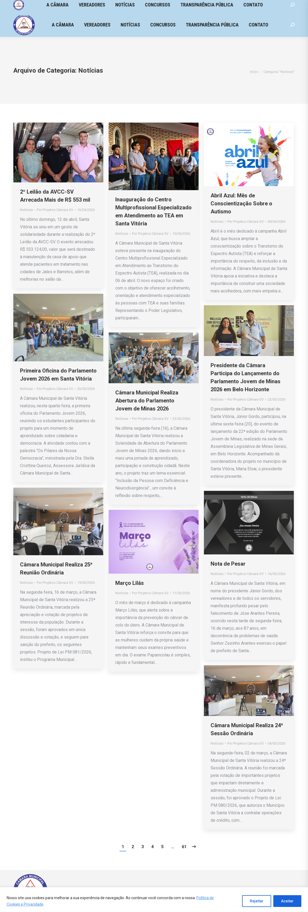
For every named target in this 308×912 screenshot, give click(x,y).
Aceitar (287, 901)
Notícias (26, 210)
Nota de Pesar (228, 564)
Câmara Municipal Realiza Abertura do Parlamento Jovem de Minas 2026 (146, 400)
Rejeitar (256, 901)
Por (55, 210)
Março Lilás (129, 583)
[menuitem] (63, 25)
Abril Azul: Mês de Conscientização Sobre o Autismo (241, 203)
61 (184, 846)
